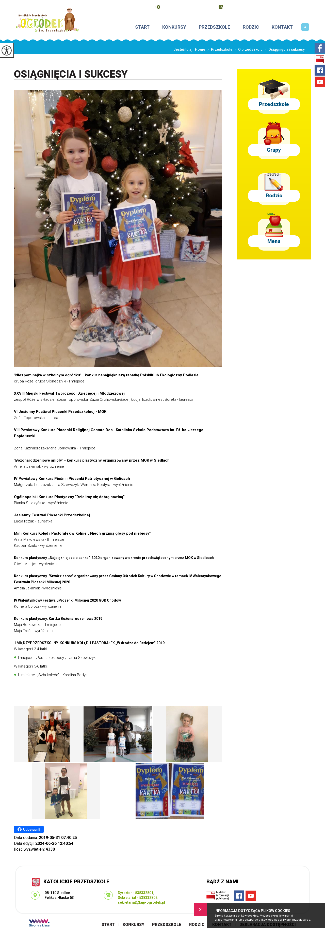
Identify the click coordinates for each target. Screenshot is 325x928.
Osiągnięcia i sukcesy (71, 74)
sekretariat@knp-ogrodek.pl (184, 7)
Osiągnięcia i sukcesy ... (285, 49)
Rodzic (251, 27)
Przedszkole (214, 27)
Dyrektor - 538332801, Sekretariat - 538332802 (265, 7)
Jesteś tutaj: (184, 49)
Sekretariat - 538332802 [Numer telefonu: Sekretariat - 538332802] (137, 898)
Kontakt (282, 27)
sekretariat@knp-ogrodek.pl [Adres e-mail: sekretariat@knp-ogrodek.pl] (141, 902)
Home (200, 49)
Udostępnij (29, 829)
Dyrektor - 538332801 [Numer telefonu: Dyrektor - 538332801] (135, 893)
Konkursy (174, 27)
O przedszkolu (247, 49)
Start (142, 27)
